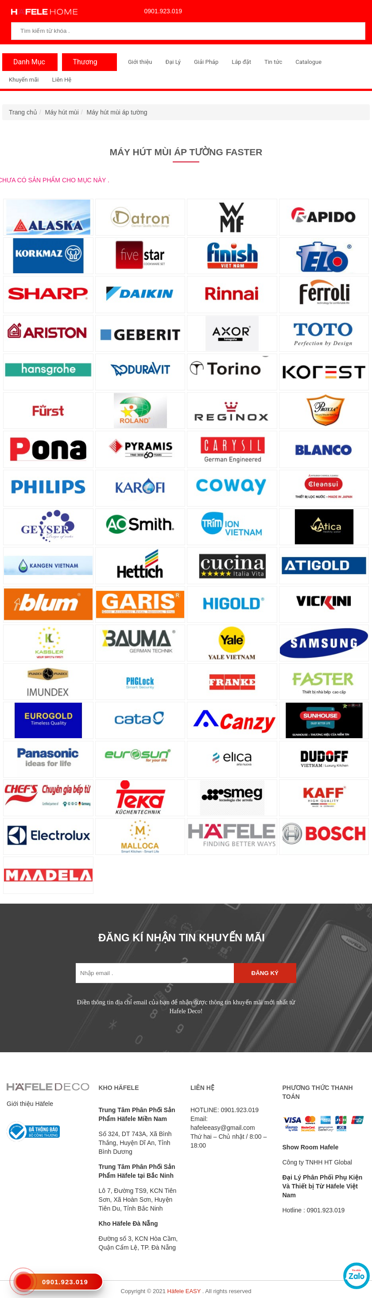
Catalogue (308, 62)
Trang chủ (23, 112)
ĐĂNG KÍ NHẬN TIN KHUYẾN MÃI (181, 938)
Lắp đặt (241, 62)
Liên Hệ (61, 79)
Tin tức (273, 62)
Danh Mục (27, 62)
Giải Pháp (206, 62)
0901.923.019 (161, 11)
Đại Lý (173, 62)
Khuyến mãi (24, 79)
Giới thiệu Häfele (30, 1103)
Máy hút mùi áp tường (117, 112)
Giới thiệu (140, 62)
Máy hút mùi (62, 112)
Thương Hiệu (83, 64)
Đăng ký (265, 973)
